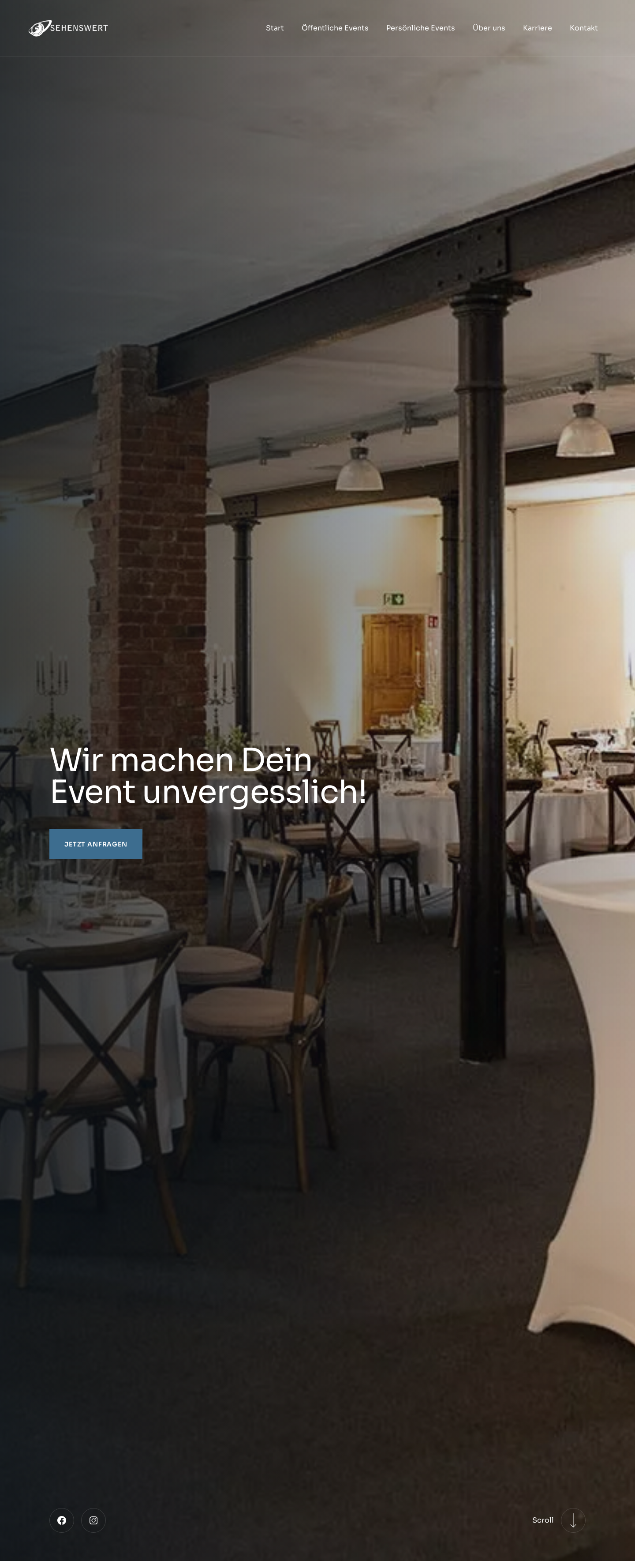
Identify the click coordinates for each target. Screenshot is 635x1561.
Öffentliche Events (335, 28)
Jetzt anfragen (95, 844)
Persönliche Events (420, 28)
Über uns (489, 28)
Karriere (537, 28)
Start (275, 28)
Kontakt (584, 28)
